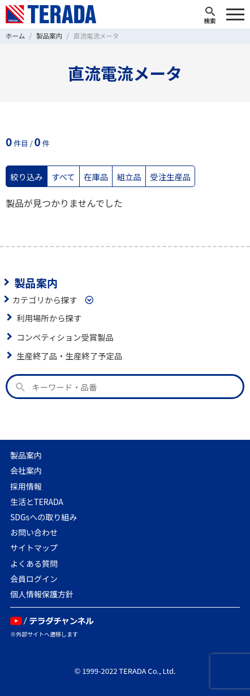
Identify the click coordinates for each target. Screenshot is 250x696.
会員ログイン (34, 578)
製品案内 (36, 282)
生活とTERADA (36, 501)
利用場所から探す (48, 318)
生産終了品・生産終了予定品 (69, 356)
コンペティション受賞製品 (65, 337)
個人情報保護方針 (42, 594)
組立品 (129, 177)
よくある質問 (34, 563)
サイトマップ (34, 547)
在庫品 (96, 177)
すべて (63, 177)
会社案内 (26, 470)
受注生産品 (170, 177)
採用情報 (26, 486)
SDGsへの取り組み (43, 517)
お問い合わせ (34, 532)
